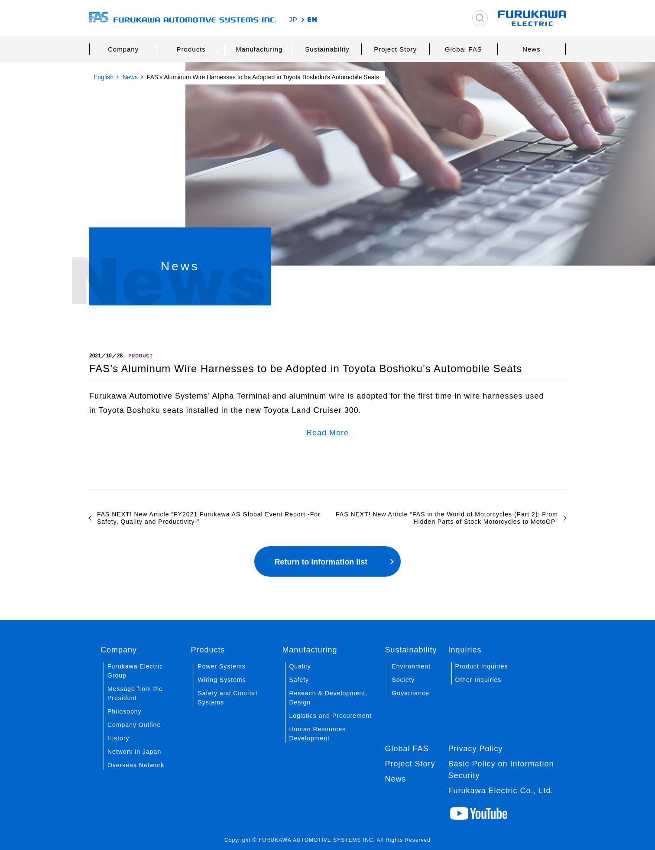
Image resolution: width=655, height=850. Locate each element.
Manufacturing (259, 49)
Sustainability (327, 49)
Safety (299, 679)
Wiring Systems (222, 679)
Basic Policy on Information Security (501, 769)
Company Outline (134, 724)
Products (191, 49)
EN (312, 19)
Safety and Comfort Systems (228, 698)
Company (123, 49)
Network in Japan (134, 751)
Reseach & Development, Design (328, 698)
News (531, 49)
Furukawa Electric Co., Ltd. (501, 790)
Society (403, 679)
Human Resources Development (317, 734)
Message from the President (135, 693)
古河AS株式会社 (182, 18)
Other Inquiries (478, 679)
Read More (327, 432)
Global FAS (463, 49)
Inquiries (465, 650)
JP (293, 19)
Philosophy (124, 711)
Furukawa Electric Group (135, 671)
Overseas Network (135, 765)
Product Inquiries (481, 666)
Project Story (395, 49)
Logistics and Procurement (330, 715)
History (118, 738)
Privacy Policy (475, 748)
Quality (300, 666)
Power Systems (221, 666)
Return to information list (320, 562)
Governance (410, 693)
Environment (411, 666)
